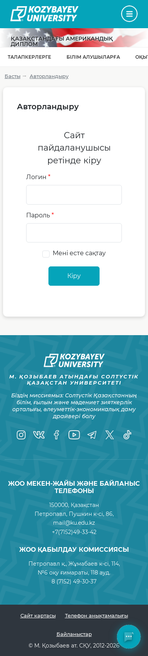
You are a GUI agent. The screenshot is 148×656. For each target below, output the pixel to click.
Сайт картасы (38, 615)
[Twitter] (109, 435)
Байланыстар (74, 634)
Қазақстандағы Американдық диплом (62, 41)
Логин (38, 177)
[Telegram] (92, 435)
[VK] (39, 435)
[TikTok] (127, 435)
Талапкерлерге (29, 57)
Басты (12, 76)
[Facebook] (56, 435)
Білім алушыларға (93, 57)
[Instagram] (21, 435)
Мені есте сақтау (79, 253)
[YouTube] (74, 435)
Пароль (40, 215)
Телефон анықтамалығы (96, 615)
